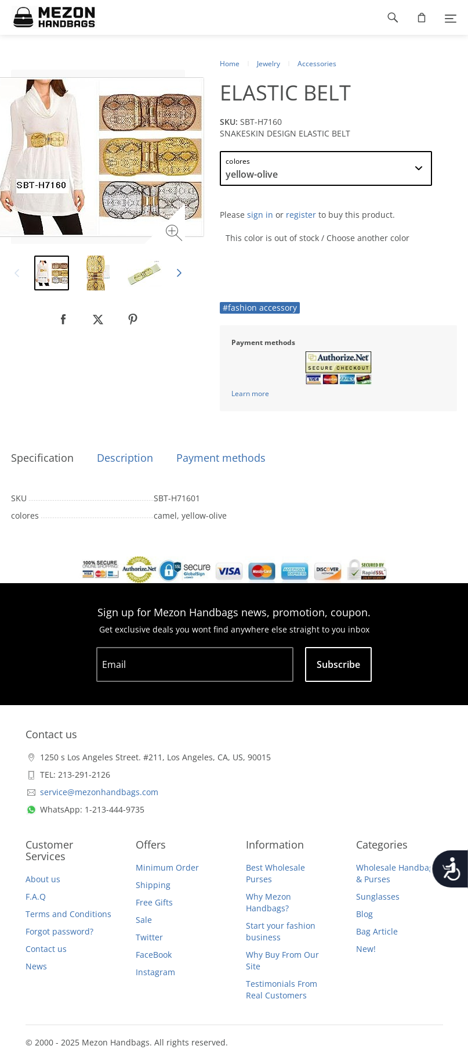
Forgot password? (59, 931)
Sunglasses (378, 896)
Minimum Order (167, 867)
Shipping (153, 884)
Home (230, 64)
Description (125, 458)
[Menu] (450, 17)
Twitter (149, 937)
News (36, 966)
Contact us (46, 948)
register (301, 214)
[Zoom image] (175, 234)
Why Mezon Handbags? (268, 902)
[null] (63, 319)
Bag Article (377, 931)
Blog (364, 913)
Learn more (250, 393)
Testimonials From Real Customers (281, 989)
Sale (144, 919)
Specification (42, 458)
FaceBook (154, 954)
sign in (260, 214)
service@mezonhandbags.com (99, 791)
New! (366, 948)
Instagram (155, 972)
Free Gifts (154, 902)
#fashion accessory (260, 307)
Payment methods (221, 458)
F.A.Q (36, 896)
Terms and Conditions (68, 913)
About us (43, 879)
